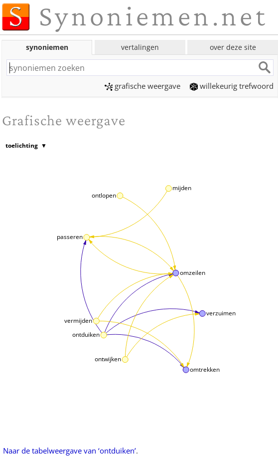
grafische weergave (142, 86)
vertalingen (140, 47)
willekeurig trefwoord (232, 86)
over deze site (233, 47)
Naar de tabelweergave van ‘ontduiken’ (69, 451)
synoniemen (47, 47)
